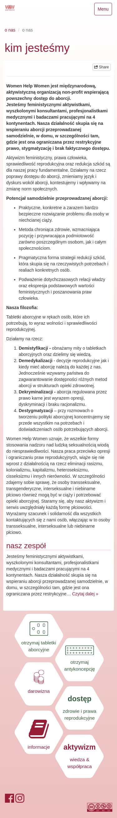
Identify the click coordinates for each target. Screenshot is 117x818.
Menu (104, 10)
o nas (10, 29)
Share (101, 67)
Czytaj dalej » (85, 593)
